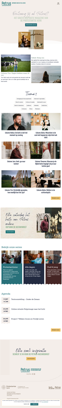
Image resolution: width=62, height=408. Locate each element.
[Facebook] (32, 374)
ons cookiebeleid (45, 401)
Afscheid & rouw (41, 102)
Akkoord (34, 404)
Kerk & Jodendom (19, 105)
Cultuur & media (30, 102)
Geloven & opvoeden (39, 98)
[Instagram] (34, 374)
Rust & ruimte (19, 102)
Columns (24, 108)
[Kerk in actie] (51, 387)
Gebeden (36, 105)
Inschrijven (10, 231)
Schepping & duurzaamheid (24, 98)
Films (30, 108)
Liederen (29, 105)
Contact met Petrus (11, 392)
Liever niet (26, 404)
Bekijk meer (55, 198)
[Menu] (58, 4)
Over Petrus (9, 395)
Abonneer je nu (31, 24)
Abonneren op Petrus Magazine (14, 393)
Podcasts (37, 108)
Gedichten (44, 105)
